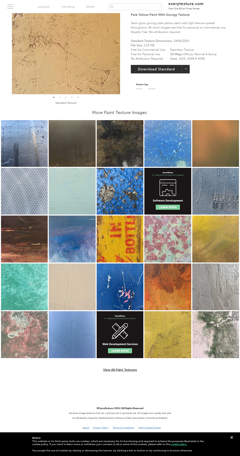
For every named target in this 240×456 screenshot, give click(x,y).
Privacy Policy (101, 427)
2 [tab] (60, 97)
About (85, 427)
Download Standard (156, 69)
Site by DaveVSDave (149, 427)
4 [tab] (72, 97)
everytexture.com (185, 5)
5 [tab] (78, 97)
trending (68, 6)
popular (44, 6)
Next (123, 54)
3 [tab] (66, 97)
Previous (9, 54)
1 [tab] (54, 97)
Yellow (139, 88)
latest (90, 6)
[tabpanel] (66, 53)
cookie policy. (179, 444)
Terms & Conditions (123, 427)
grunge (151, 88)
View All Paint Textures (120, 369)
